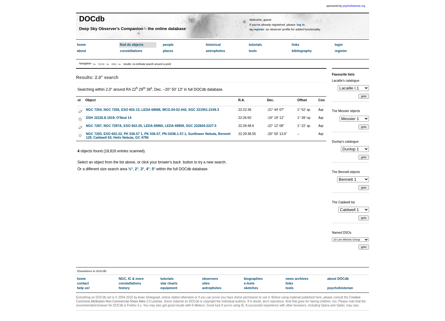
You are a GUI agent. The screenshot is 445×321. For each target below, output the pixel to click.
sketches (251, 288)
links (295, 44)
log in (301, 24)
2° (136, 169)
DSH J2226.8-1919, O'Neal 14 (108, 117)
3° (142, 169)
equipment (168, 288)
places (168, 51)
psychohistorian (340, 288)
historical (213, 44)
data (114, 64)
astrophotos (215, 51)
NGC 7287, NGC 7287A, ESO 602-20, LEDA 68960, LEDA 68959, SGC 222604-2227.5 (151, 126)
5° (153, 169)
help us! (83, 288)
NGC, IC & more (131, 278)
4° (148, 169)
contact (83, 283)
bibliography (302, 51)
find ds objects (131, 44)
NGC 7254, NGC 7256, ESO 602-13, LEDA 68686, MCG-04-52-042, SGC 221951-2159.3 (152, 109)
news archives (297, 278)
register (258, 29)
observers (210, 278)
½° (130, 169)
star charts (168, 283)
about (81, 51)
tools (253, 51)
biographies (253, 278)
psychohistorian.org (354, 5)
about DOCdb (338, 278)
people (168, 44)
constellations (131, 51)
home (81, 44)
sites (206, 283)
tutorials (255, 44)
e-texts (249, 283)
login (339, 44)
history (124, 288)
